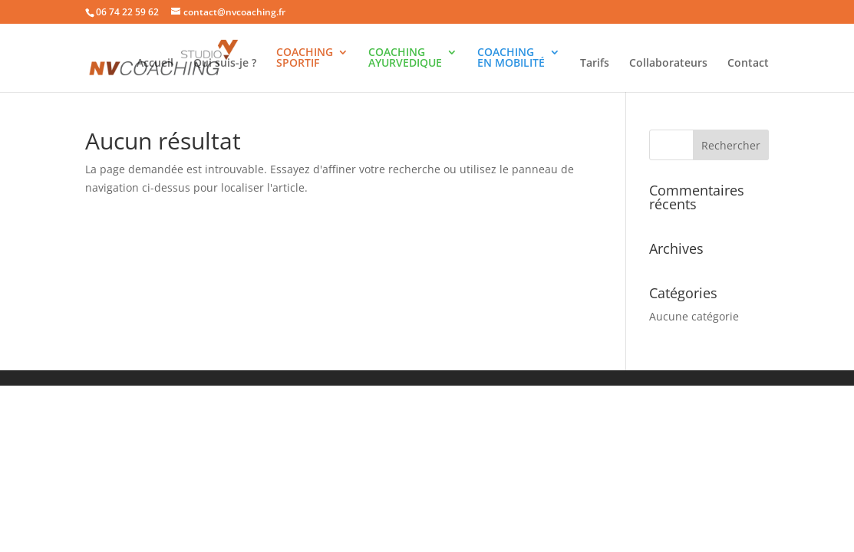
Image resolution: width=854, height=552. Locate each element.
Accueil (155, 64)
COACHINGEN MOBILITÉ (511, 58)
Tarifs (594, 64)
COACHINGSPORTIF (304, 58)
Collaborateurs (668, 64)
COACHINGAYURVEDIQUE (405, 58)
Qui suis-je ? (224, 64)
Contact (748, 64)
